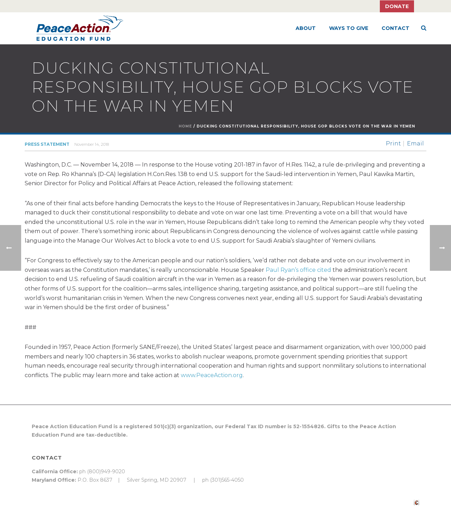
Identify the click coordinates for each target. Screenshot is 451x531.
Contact (395, 28)
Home (185, 126)
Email (415, 143)
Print (393, 143)
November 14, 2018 (91, 144)
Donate (397, 6)
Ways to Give (348, 28)
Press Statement (47, 144)
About (306, 28)
